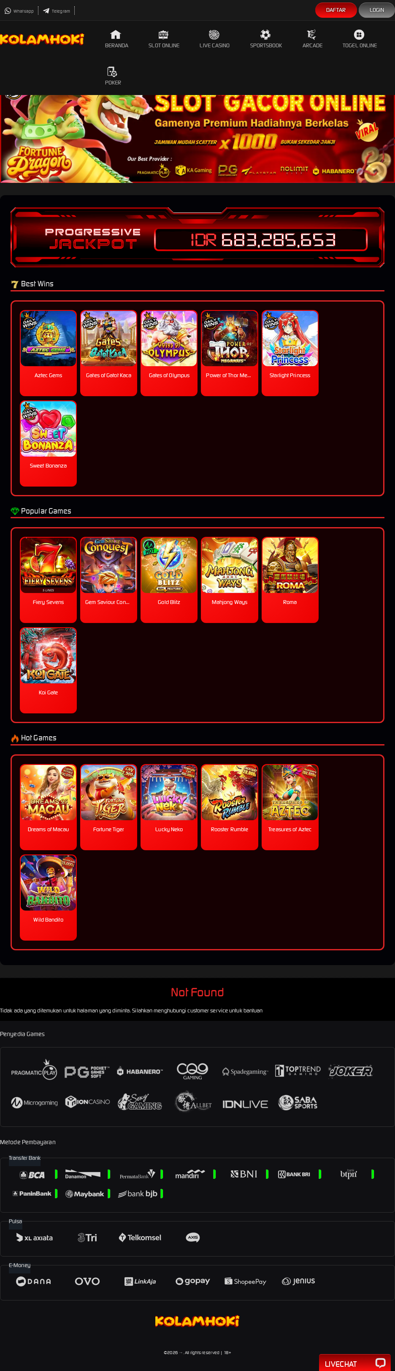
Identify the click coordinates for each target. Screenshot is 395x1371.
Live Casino (215, 39)
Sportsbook (266, 39)
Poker (113, 76)
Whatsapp (19, 11)
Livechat (355, 1363)
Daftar (336, 10)
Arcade (313, 39)
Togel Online (360, 39)
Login (377, 10)
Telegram (56, 11)
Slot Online (164, 39)
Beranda (117, 39)
